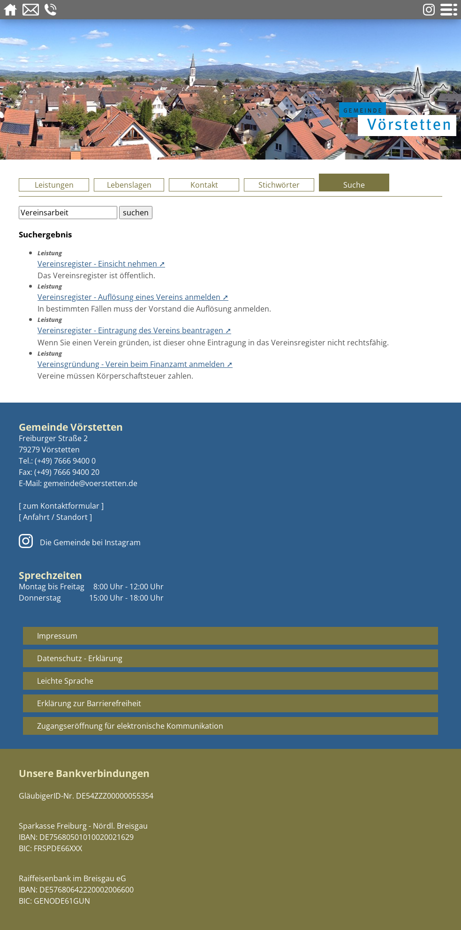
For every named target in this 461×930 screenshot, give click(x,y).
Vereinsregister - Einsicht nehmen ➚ (101, 264)
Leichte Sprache (65, 681)
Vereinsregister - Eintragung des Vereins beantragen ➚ (134, 330)
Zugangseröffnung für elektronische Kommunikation (130, 726)
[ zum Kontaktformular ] (61, 506)
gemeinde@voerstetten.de (90, 483)
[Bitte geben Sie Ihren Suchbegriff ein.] (68, 212)
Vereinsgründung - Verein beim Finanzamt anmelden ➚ (135, 364)
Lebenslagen (129, 185)
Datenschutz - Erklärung (79, 658)
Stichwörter (279, 185)
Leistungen (54, 185)
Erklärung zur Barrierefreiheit (89, 703)
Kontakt (204, 185)
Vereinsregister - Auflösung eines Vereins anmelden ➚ (133, 297)
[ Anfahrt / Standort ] (55, 517)
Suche (354, 185)
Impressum (57, 636)
